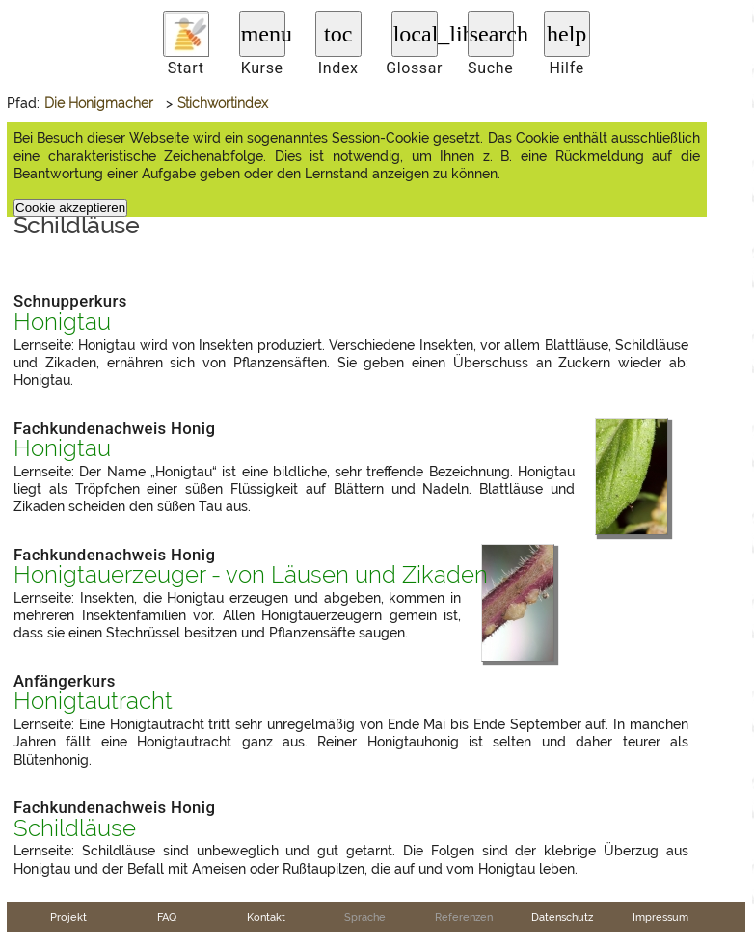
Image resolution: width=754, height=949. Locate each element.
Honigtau (62, 322)
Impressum (660, 917)
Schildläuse (74, 828)
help (566, 33)
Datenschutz (562, 917)
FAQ (166, 917)
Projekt (68, 917)
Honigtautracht (93, 701)
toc (338, 33)
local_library (415, 33)
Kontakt (266, 917)
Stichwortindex (222, 103)
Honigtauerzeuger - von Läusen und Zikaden (250, 574)
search (492, 33)
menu (263, 33)
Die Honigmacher (98, 103)
